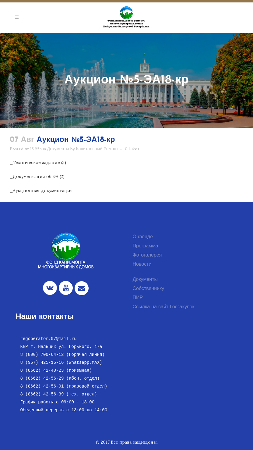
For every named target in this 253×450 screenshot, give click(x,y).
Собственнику (148, 288)
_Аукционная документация (41, 190)
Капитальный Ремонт (97, 149)
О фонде (143, 237)
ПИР (138, 298)
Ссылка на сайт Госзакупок (164, 307)
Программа (145, 246)
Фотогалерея (147, 255)
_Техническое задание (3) (38, 162)
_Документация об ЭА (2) (37, 176)
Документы (58, 149)
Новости (142, 264)
